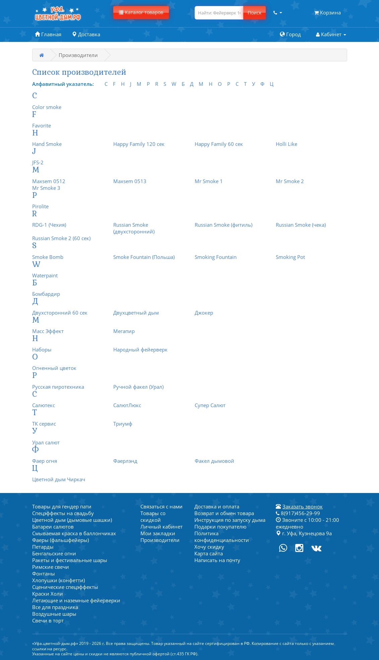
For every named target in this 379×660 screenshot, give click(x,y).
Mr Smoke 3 (46, 187)
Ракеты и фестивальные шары (69, 560)
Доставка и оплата (216, 506)
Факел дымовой (214, 460)
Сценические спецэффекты (65, 587)
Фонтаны (43, 573)
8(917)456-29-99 (298, 513)
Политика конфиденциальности (221, 536)
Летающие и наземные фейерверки (76, 600)
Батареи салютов (53, 526)
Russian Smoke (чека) (301, 224)
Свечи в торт (48, 620)
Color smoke (46, 107)
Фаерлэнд (125, 460)
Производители (160, 540)
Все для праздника (55, 607)
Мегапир (124, 331)
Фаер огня (44, 460)
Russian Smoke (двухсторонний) (133, 228)
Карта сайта (208, 553)
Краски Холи (47, 593)
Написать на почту (217, 560)
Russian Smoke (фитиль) (223, 224)
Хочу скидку (209, 546)
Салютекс (43, 405)
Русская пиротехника (58, 386)
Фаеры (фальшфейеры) (60, 540)
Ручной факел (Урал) (138, 386)
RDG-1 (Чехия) (49, 224)
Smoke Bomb (47, 257)
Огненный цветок (54, 368)
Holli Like (286, 144)
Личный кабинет (161, 526)
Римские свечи (50, 566)
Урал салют (46, 442)
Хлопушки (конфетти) (58, 580)
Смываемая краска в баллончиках (74, 533)
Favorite (41, 125)
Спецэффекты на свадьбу (63, 513)
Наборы (42, 349)
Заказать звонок (302, 506)
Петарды (43, 546)
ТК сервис (44, 423)
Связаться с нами (161, 506)
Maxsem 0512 (48, 181)
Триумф (122, 423)
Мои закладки (157, 533)
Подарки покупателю (220, 526)
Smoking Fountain (216, 257)
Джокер (204, 312)
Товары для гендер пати (61, 506)
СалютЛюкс (127, 405)
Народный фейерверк (140, 349)
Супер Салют (210, 405)
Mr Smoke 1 (209, 181)
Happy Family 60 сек (219, 144)
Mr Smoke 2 (290, 181)
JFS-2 (38, 162)
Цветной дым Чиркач (58, 479)
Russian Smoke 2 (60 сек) (61, 238)
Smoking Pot (290, 257)
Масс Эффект (48, 331)
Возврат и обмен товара (224, 513)
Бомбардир (46, 293)
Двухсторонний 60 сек (59, 312)
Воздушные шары (54, 613)
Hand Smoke (47, 144)
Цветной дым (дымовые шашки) (72, 519)
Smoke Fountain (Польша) (144, 257)
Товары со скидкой (153, 516)
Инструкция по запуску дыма (229, 519)
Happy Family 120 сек (139, 144)
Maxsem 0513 (129, 181)
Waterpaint (45, 275)
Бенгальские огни (54, 553)
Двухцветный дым (136, 312)
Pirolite (40, 206)
